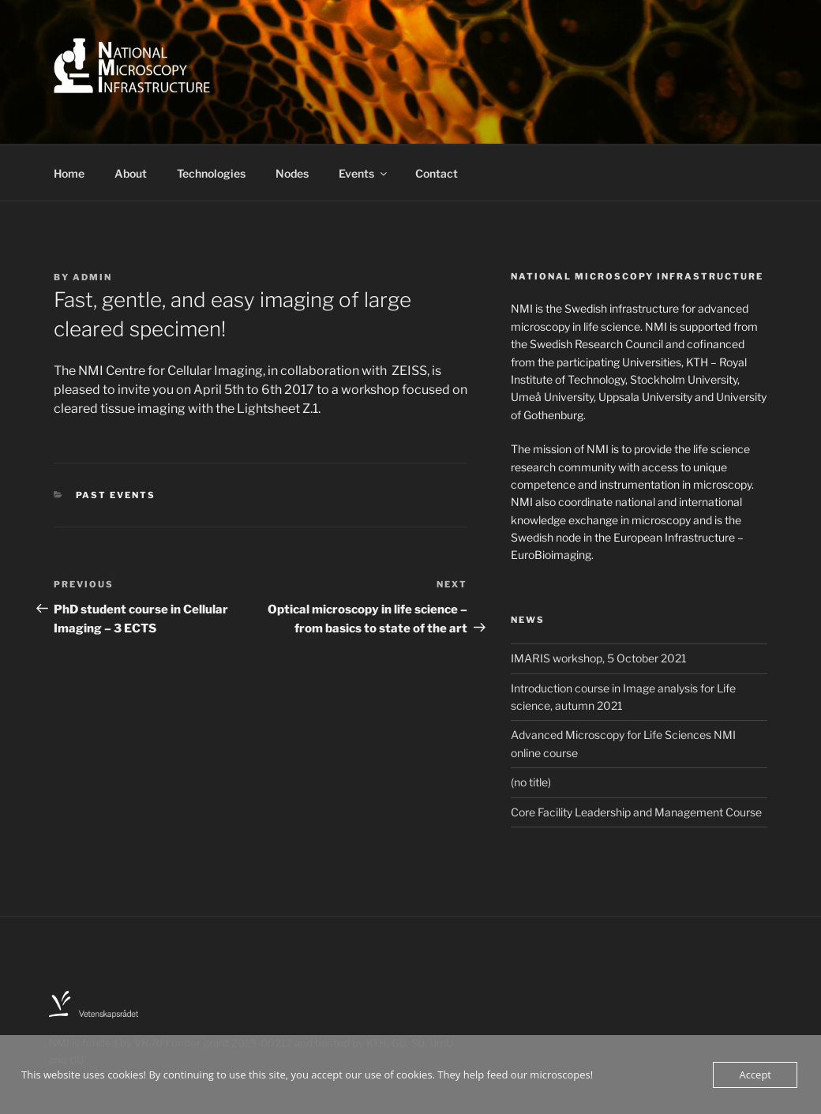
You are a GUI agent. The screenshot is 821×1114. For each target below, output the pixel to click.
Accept (755, 1074)
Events (364, 173)
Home (69, 173)
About (130, 173)
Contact (436, 173)
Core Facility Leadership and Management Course (636, 812)
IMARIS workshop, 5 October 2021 (599, 658)
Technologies (211, 173)
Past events (116, 495)
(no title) (531, 782)
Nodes (292, 173)
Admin (92, 277)
